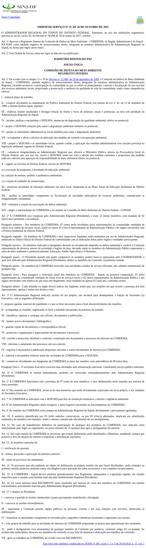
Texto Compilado (11, 17)
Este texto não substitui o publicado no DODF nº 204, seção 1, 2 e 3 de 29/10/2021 (93, 543)
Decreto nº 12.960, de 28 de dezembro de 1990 (74, 79)
